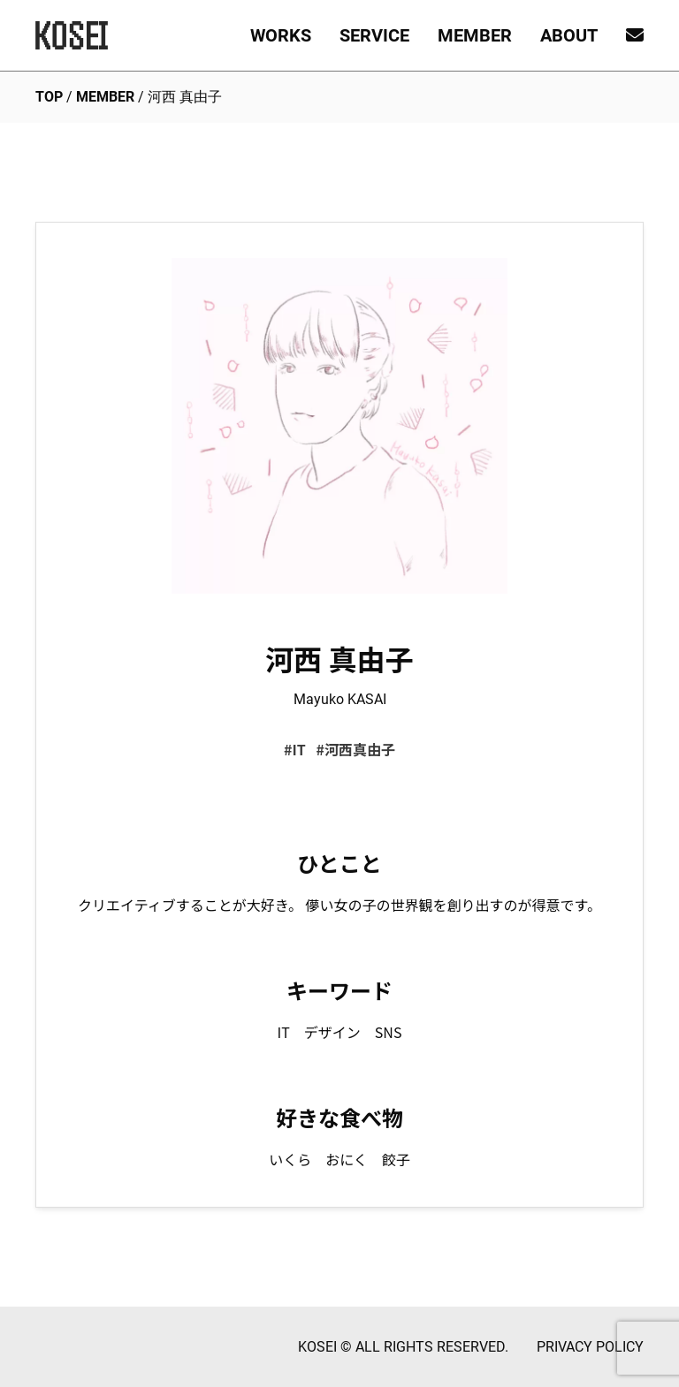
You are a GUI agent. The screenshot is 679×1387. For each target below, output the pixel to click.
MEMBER (475, 35)
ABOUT (569, 35)
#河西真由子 (355, 749)
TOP (49, 96)
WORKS (280, 35)
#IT (295, 749)
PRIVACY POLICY (590, 1346)
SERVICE (374, 35)
